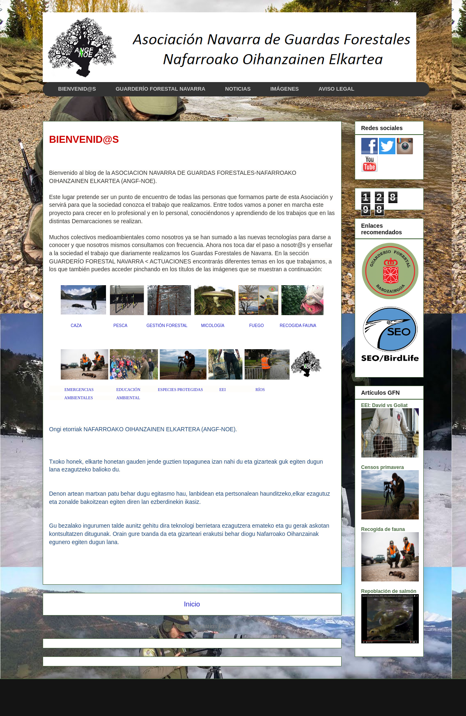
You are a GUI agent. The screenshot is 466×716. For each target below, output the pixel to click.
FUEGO (256, 325)
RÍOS (260, 389)
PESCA (120, 325)
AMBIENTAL (128, 398)
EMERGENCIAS (79, 389)
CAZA (76, 325)
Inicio (192, 604)
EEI (222, 389)
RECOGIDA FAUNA (298, 325)
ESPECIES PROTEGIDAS (180, 389)
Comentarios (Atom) (210, 626)
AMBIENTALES (78, 398)
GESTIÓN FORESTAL (167, 325)
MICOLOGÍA (212, 325)
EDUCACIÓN (128, 389)
